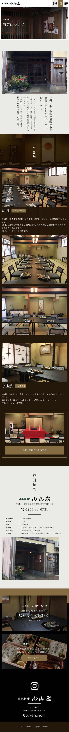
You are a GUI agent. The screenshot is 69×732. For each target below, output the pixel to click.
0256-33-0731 (34, 509)
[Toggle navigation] (66, 3)
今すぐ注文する (34, 658)
